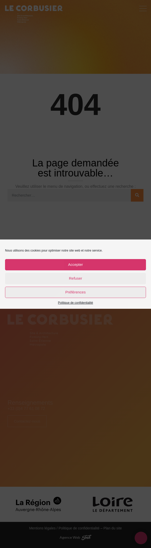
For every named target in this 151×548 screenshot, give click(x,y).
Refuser (75, 278)
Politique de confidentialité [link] (75, 303)
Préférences (75, 292)
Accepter (75, 264)
